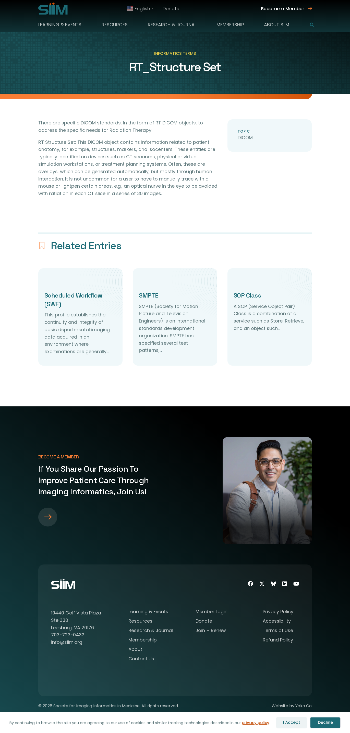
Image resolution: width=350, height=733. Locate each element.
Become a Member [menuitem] (282, 8)
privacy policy (255, 722)
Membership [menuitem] (230, 24)
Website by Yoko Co (292, 706)
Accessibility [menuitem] (277, 621)
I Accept (291, 722)
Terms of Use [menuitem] (278, 631)
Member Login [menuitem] (211, 612)
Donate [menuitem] (171, 8)
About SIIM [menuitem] (276, 24)
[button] (309, 24)
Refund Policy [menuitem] (278, 640)
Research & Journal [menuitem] (172, 24)
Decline (325, 722)
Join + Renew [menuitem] (211, 631)
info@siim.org (66, 642)
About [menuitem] (135, 649)
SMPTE (149, 295)
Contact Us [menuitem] (141, 659)
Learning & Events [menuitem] (59, 24)
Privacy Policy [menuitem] (278, 612)
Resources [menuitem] (115, 24)
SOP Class (247, 295)
